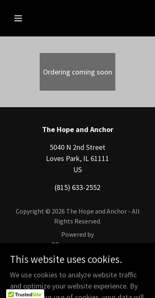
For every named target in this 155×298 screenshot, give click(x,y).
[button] (25, 18)
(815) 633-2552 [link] (77, 187)
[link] (77, 245)
